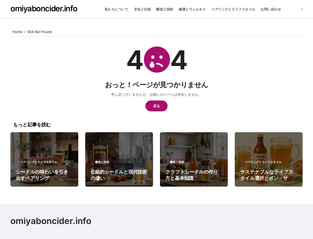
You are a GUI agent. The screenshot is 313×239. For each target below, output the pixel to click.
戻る (156, 106)
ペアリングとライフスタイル (233, 9)
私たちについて (116, 9)
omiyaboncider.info (43, 8)
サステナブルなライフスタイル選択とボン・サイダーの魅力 (266, 178)
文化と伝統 (142, 9)
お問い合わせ (271, 9)
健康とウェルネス (192, 9)
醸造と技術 (164, 9)
